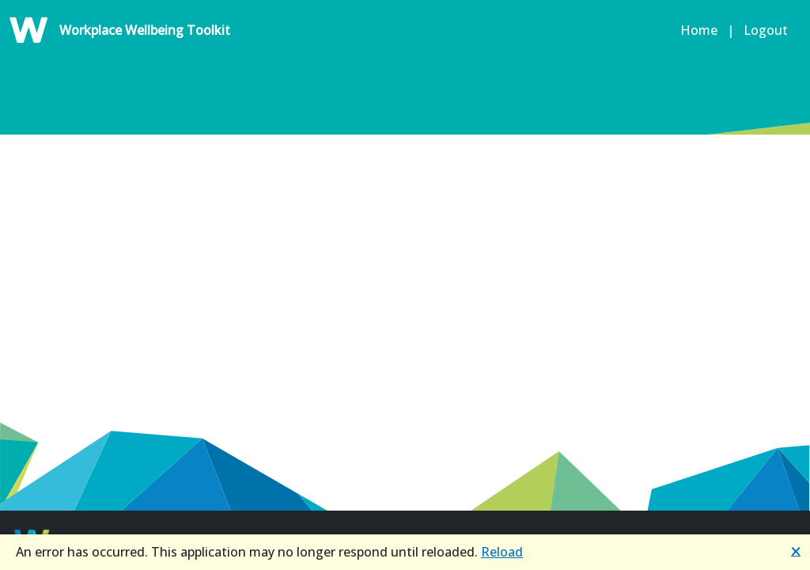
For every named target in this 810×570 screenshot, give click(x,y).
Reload (502, 551)
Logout (769, 30)
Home (695, 30)
